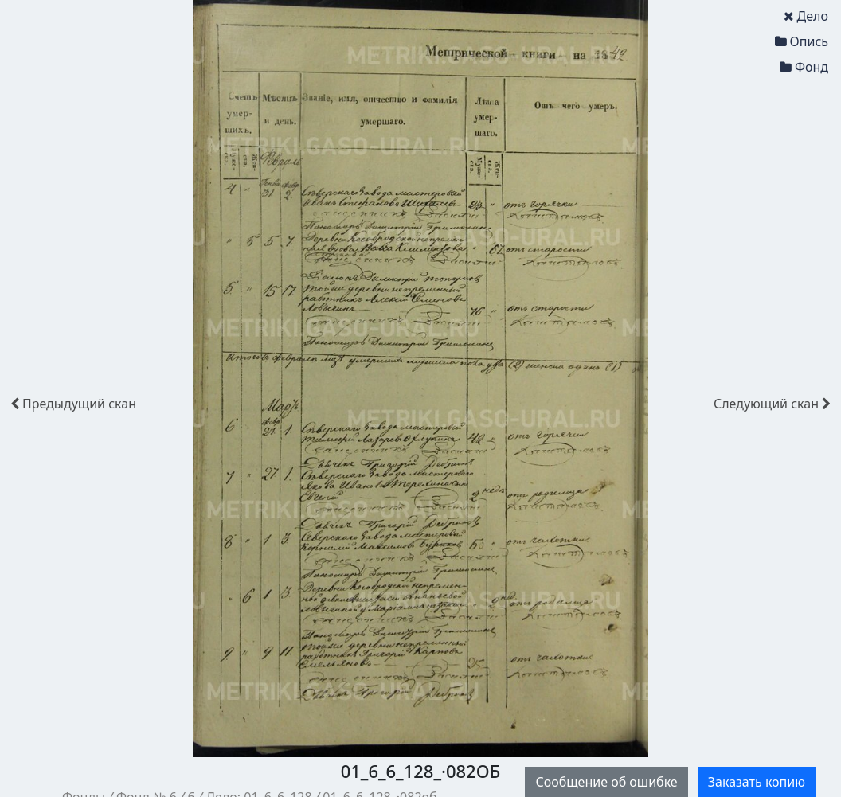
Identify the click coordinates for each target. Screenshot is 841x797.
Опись (801, 41)
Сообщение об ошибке (606, 782)
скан (73, 403)
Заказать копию (756, 782)
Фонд (804, 67)
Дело (806, 16)
